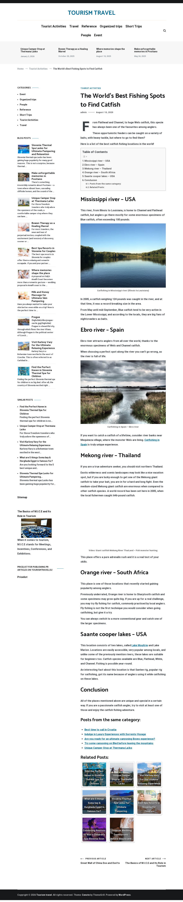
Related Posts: (97, 187)
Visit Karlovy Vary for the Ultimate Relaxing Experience (43, 345)
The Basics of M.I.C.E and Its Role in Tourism (144, 863)
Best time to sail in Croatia (100, 729)
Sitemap (22, 497)
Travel (73, 26)
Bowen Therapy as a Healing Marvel (73, 50)
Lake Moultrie (140, 645)
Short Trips (134, 26)
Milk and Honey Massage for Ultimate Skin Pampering (40, 296)
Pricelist (22, 577)
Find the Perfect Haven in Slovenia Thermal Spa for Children (42, 371)
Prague (36, 317)
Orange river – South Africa (99, 172)
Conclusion (90, 180)
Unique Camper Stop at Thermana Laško (33, 50)
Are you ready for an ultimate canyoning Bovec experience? (119, 738)
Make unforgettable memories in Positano (145, 50)
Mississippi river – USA (97, 161)
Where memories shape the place (110, 50)
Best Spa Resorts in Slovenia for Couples (43, 249)
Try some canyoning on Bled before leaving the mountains (118, 743)
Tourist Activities (53, 26)
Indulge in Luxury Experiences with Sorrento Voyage (115, 734)
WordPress (125, 897)
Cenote (86, 897)
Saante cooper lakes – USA (99, 176)
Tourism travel (91, 13)
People (86, 35)
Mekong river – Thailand (97, 168)
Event (98, 35)
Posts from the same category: (105, 184)
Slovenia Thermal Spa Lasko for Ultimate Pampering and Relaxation (43, 149)
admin (84, 112)
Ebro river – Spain (94, 165)
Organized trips (111, 26)
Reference (89, 26)
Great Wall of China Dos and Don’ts (102, 863)
